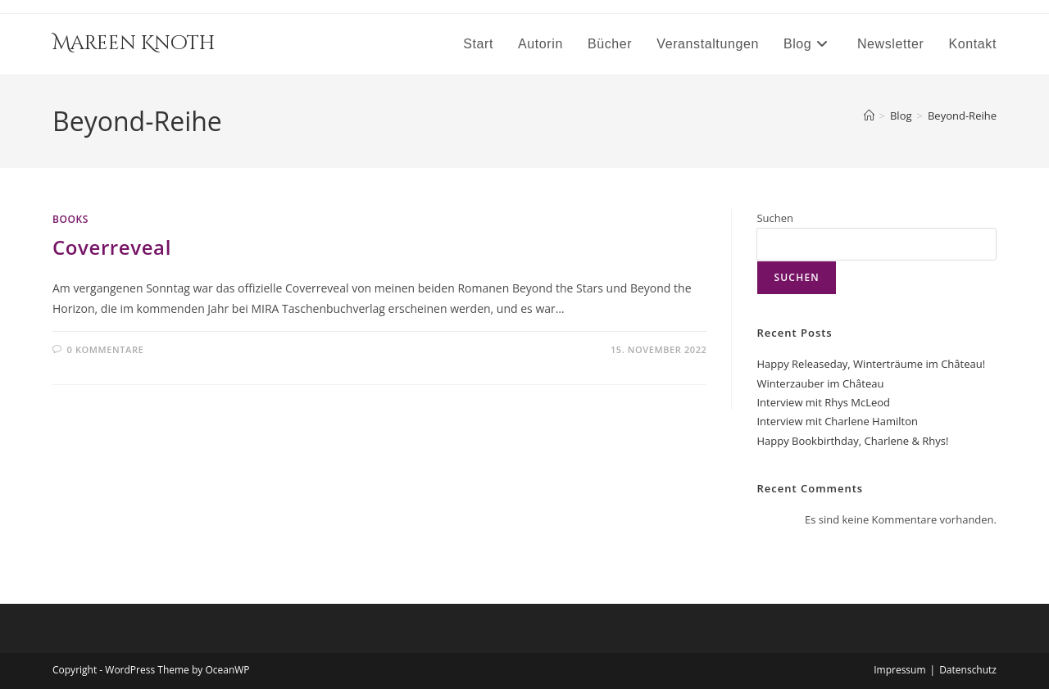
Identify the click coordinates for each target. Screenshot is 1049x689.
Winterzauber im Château (819, 383)
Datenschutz (968, 670)
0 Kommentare (105, 349)
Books (70, 219)
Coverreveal (111, 247)
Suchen (774, 218)
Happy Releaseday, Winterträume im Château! (870, 363)
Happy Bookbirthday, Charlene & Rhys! (852, 440)
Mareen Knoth (133, 43)
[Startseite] (869, 115)
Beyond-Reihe (962, 115)
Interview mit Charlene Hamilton (836, 421)
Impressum (899, 670)
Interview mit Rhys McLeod (823, 402)
